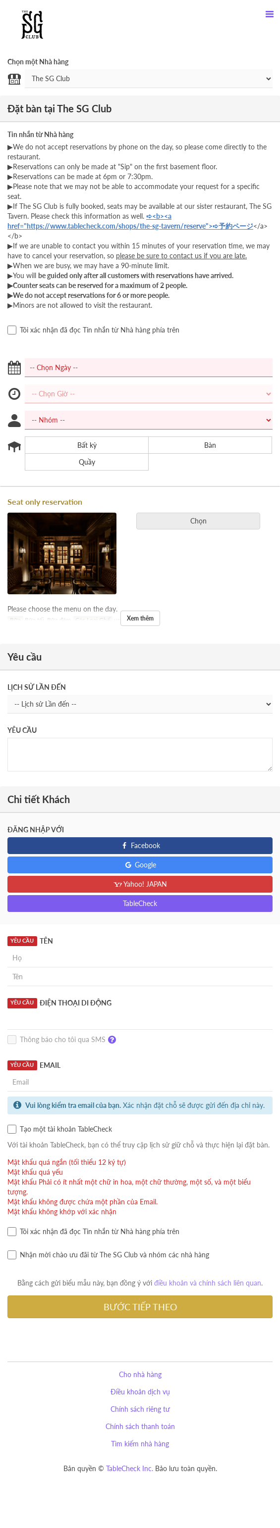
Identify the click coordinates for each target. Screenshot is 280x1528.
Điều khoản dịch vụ (140, 1391)
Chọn (201, 521)
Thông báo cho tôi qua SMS (64, 1040)
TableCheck (140, 903)
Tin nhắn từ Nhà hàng (40, 134)
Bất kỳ (81, 445)
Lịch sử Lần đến (36, 687)
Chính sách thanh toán (140, 1426)
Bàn (204, 445)
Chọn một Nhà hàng (37, 61)
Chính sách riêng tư (140, 1409)
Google (140, 864)
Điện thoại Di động (59, 1003)
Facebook (140, 845)
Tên (30, 941)
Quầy (80, 462)
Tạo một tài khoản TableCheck (59, 1129)
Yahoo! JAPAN (140, 884)
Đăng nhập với (35, 829)
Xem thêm (140, 618)
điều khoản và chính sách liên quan (207, 1283)
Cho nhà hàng (140, 1374)
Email (33, 1065)
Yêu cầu (22, 730)
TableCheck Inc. (129, 1468)
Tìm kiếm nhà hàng (140, 1443)
